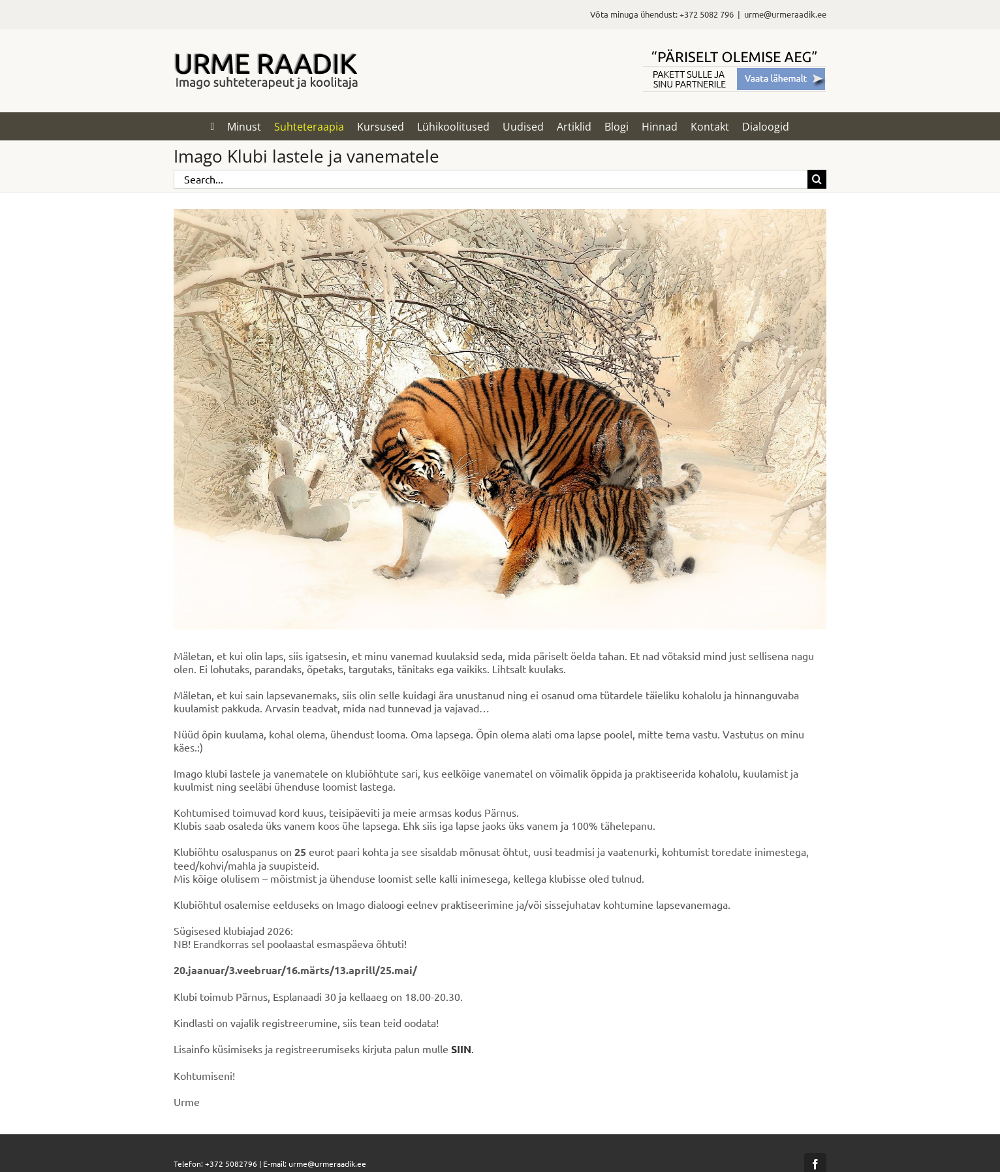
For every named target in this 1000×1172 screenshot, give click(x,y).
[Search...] (490, 179)
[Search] (816, 179)
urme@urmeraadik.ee (785, 14)
